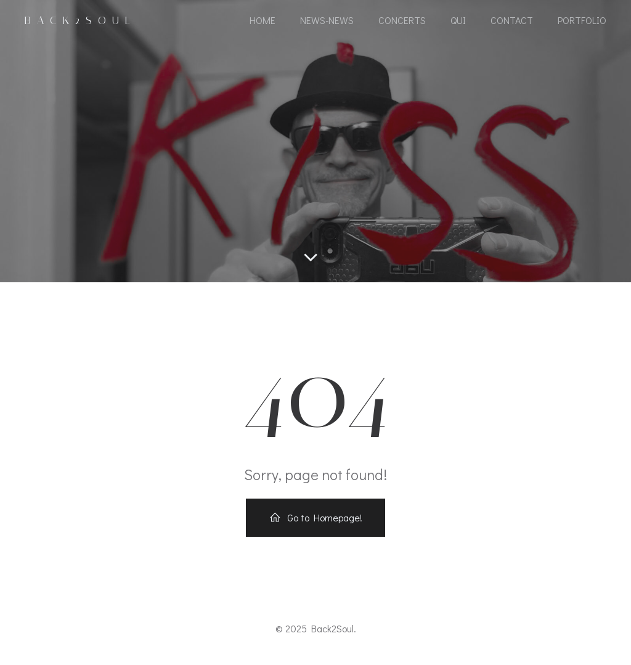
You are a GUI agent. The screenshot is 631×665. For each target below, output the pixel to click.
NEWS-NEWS (327, 20)
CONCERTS (402, 20)
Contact (512, 20)
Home (262, 20)
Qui (458, 20)
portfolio (582, 20)
